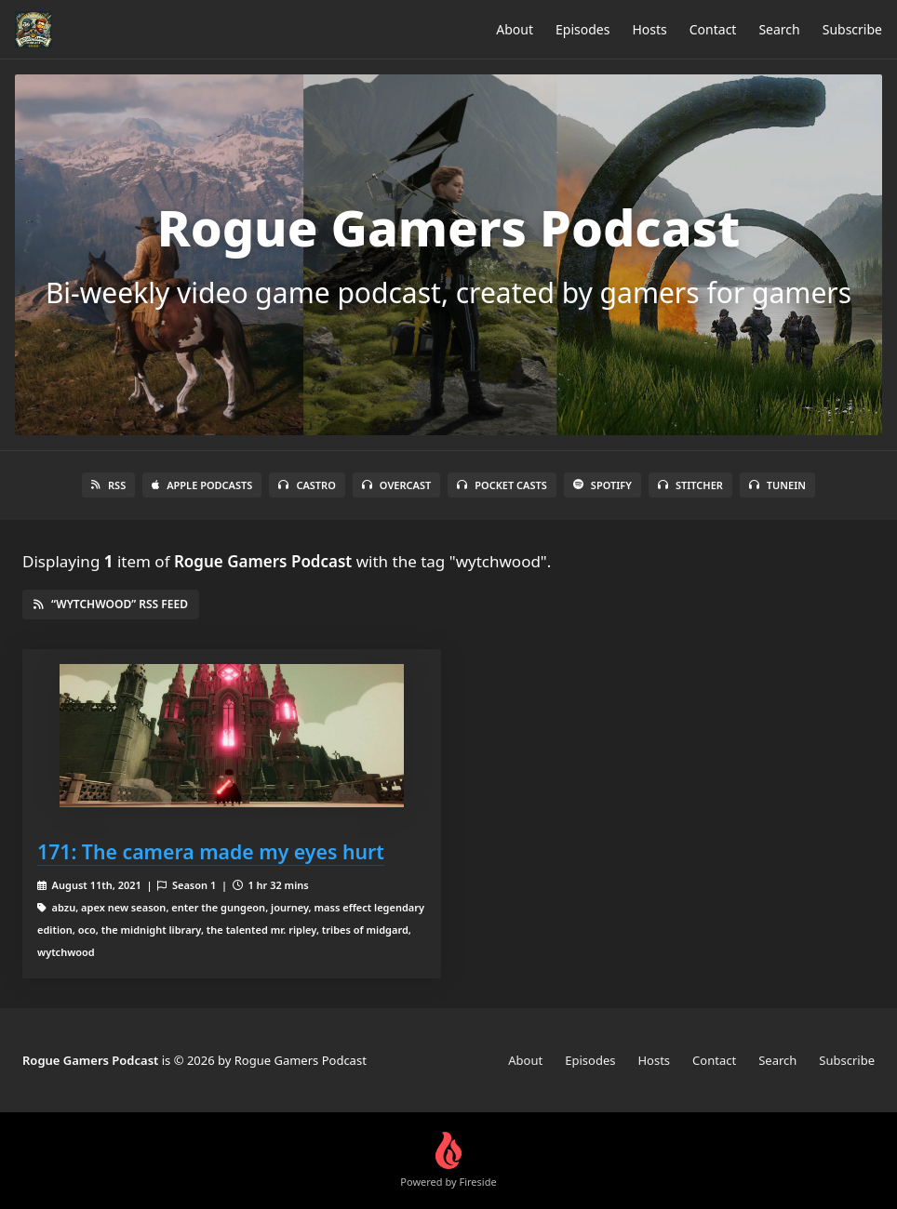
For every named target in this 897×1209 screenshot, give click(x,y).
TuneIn (777, 485)
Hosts (649, 29)
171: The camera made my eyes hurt (210, 851)
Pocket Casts (502, 485)
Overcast (396, 485)
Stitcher (690, 485)
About (514, 29)
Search (778, 29)
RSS (108, 485)
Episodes (582, 29)
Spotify (602, 485)
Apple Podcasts (202, 485)
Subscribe (852, 29)
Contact (713, 29)
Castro (306, 485)
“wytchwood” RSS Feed (110, 604)
